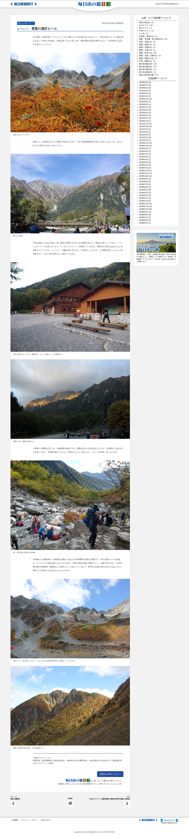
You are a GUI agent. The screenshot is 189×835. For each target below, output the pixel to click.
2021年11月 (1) (145, 124)
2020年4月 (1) (145, 159)
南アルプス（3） (146, 28)
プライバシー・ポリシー (29, 820)
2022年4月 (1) (145, 115)
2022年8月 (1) (145, 104)
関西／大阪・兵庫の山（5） (150, 55)
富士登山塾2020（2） (148, 72)
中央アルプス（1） (147, 31)
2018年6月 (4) (145, 220)
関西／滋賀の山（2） (148, 44)
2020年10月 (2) (145, 146)
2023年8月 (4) (145, 82)
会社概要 (15, 820)
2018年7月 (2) (145, 217)
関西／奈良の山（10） (148, 53)
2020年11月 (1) (145, 143)
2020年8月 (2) (145, 151)
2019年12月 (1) (145, 170)
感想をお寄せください (110, 774)
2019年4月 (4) (145, 192)
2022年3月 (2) (145, 118)
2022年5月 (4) (145, 113)
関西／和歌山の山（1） (149, 58)
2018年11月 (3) (145, 206)
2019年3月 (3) (145, 195)
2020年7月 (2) (145, 154)
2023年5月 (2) (145, 91)
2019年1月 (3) (145, 201)
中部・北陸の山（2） (148, 42)
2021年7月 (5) (145, 129)
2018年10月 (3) (145, 209)
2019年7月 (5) (145, 184)
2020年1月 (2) (145, 168)
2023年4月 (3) (145, 93)
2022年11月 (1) (145, 99)
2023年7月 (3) (145, 85)
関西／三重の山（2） (148, 50)
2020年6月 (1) (145, 157)
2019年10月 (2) (145, 176)
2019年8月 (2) (145, 181)
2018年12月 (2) (145, 204)
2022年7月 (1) (145, 107)
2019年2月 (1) (145, 198)
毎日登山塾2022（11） (148, 66)
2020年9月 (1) (145, 148)
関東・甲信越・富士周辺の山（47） (154, 39)
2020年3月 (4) (145, 162)
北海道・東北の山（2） (149, 36)
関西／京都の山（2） (148, 47)
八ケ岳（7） (144, 33)
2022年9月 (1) (145, 102)
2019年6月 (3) (145, 187)
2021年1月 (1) (145, 140)
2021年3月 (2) (145, 137)
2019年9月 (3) (145, 179)
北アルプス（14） (146, 25)
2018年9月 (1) (145, 212)
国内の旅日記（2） (147, 22)
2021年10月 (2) (145, 126)
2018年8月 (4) (145, 215)
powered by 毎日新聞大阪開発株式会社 (167, 4)
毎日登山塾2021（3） (148, 69)
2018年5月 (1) (145, 223)
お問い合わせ (45, 820)
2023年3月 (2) (145, 96)
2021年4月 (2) (145, 135)
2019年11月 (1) (145, 173)
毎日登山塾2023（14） (148, 64)
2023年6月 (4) (145, 88)
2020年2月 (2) (145, 165)
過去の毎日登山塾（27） (149, 75)
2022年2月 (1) (145, 121)
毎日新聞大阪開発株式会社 (169, 821)
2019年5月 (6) (145, 190)
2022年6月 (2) (145, 110)
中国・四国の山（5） (148, 61)
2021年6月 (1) (145, 132)
